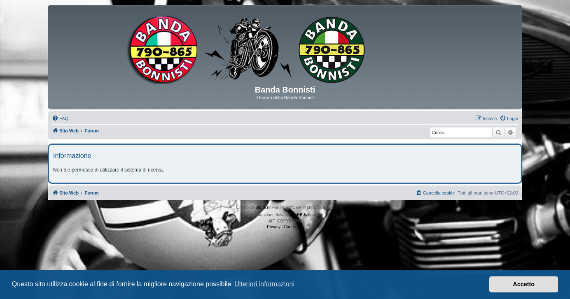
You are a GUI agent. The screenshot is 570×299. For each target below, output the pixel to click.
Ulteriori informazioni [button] (264, 283)
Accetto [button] (524, 284)
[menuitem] (60, 118)
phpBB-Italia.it (303, 215)
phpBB (262, 207)
